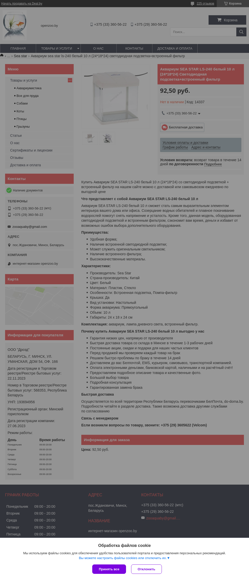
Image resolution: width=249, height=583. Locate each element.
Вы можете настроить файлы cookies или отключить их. (123, 558)
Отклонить (146, 569)
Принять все (109, 569)
